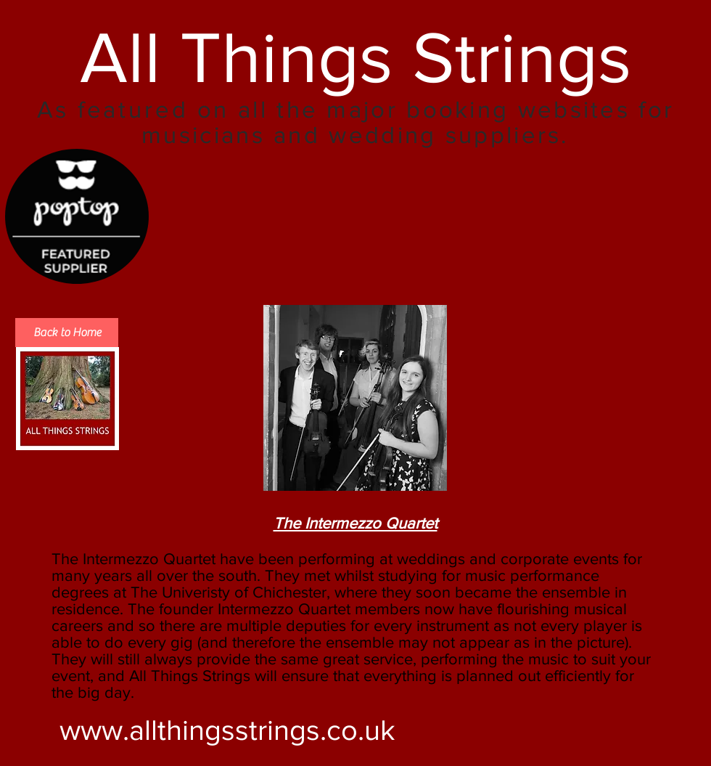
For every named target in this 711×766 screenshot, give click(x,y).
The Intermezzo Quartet (355, 523)
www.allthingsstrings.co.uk (227, 730)
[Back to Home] (66, 332)
